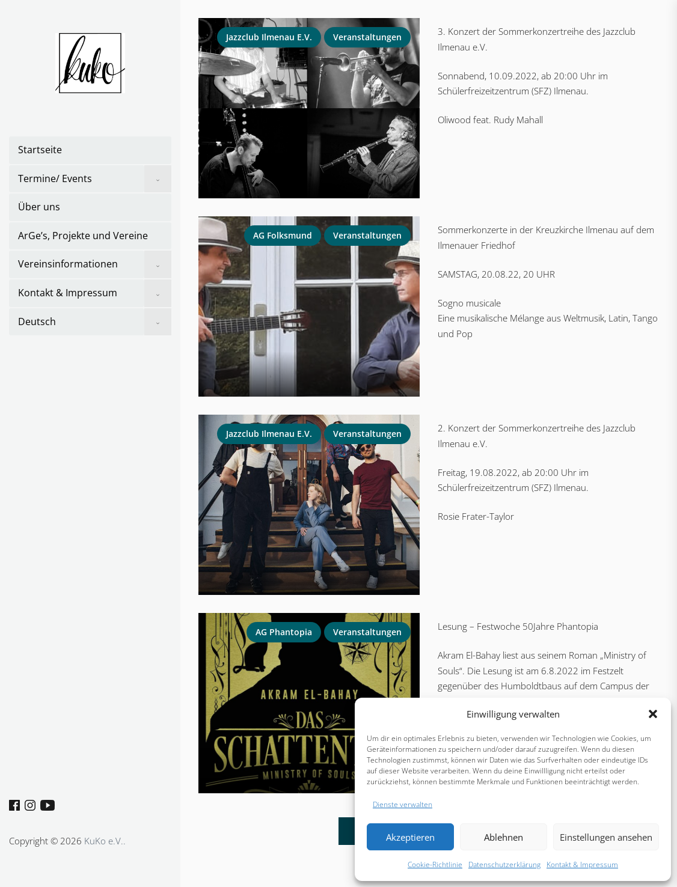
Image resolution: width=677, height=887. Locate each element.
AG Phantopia (284, 632)
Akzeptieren (410, 837)
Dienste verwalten (402, 804)
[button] (653, 714)
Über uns (39, 206)
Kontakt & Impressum (582, 864)
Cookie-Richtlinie (435, 864)
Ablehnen (503, 837)
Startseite (40, 149)
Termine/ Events (55, 178)
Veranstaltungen (367, 37)
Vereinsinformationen (68, 263)
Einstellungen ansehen (606, 837)
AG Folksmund (282, 235)
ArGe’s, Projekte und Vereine (83, 235)
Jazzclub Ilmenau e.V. (269, 37)
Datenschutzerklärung (504, 864)
